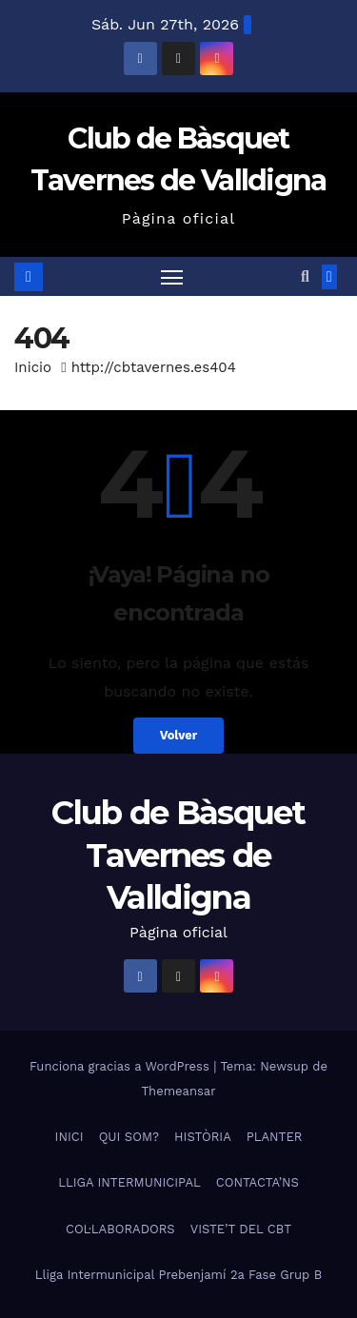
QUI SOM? (129, 1137)
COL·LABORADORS (120, 1229)
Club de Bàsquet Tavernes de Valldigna (178, 854)
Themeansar (179, 1091)
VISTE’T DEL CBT (240, 1229)
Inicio (32, 367)
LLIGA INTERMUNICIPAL (129, 1182)
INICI (69, 1137)
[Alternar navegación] (172, 277)
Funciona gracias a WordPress (121, 1066)
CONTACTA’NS (257, 1182)
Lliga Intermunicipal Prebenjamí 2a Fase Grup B (178, 1275)
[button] (305, 276)
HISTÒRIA (202, 1137)
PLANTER (275, 1137)
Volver (179, 735)
